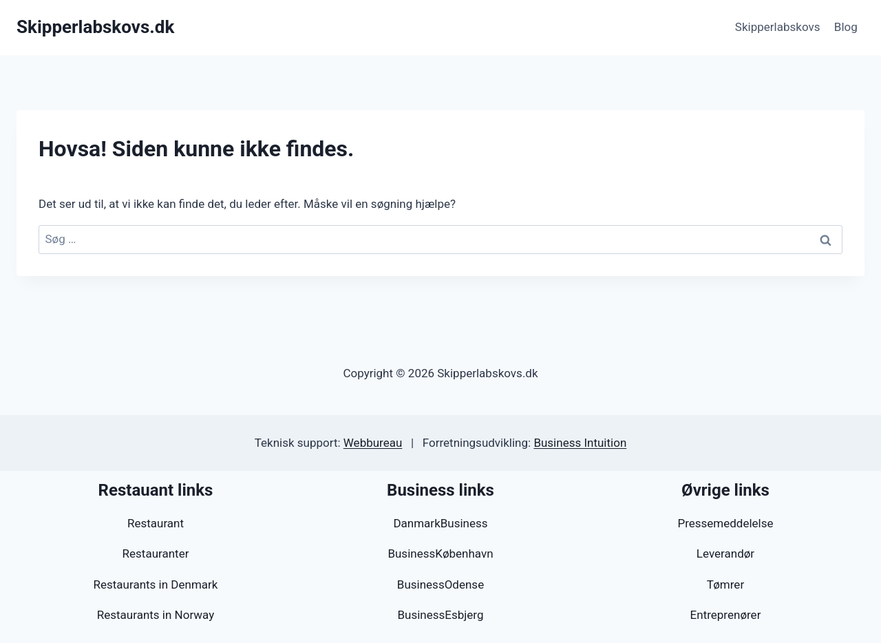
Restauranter (156, 553)
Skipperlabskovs (777, 27)
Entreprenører (725, 615)
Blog (846, 27)
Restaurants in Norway (155, 615)
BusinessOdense (440, 584)
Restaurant (155, 523)
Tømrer (725, 584)
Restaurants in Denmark (156, 584)
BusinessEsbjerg (440, 615)
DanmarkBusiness (440, 523)
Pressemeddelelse (725, 523)
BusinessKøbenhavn (440, 553)
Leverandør (725, 553)
